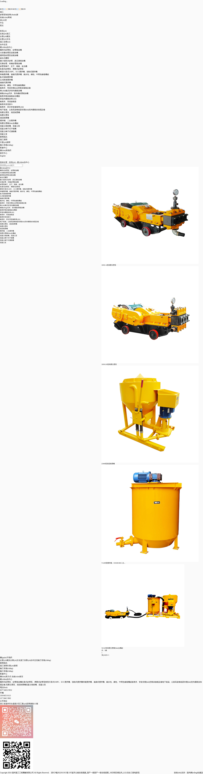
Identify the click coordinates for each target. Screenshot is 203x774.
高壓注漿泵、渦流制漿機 (16, 685)
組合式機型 (4, 58)
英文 (2, 26)
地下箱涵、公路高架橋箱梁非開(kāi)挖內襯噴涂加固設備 (22, 110)
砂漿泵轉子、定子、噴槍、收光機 (13, 66)
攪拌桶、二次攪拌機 (8, 121)
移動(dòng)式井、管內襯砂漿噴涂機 (14, 93)
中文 (2, 23)
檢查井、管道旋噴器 (8, 102)
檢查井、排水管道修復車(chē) (12, 107)
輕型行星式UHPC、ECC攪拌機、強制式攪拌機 (18, 72)
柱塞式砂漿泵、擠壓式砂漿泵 (12, 69)
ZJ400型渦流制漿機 (108, 464)
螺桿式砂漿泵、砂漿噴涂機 (11, 50)
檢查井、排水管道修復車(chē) (10, 219)
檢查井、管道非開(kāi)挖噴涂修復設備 (15, 88)
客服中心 (3, 148)
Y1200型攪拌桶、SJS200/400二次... (113, 563)
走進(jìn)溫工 (5, 34)
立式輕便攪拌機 (6, 80)
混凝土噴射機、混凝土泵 (10, 126)
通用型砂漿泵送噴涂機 (9, 55)
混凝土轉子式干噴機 (8, 129)
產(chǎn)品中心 (6, 47)
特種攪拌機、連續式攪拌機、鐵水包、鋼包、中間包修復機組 (24, 74)
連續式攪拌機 (5, 83)
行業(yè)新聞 (5, 142)
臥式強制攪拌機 (6, 77)
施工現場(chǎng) (6, 145)
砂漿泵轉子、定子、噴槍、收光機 (11, 184)
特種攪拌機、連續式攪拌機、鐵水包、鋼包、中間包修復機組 (21, 191)
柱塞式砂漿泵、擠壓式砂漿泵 (10, 187)
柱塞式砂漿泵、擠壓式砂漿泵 (33, 682)
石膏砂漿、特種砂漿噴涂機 (11, 64)
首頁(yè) (3, 31)
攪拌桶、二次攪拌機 (7, 231)
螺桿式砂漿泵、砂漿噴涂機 (9, 170)
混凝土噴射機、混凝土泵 (8, 235)
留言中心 (3, 153)
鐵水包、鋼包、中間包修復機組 (11, 201)
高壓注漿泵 (4, 115)
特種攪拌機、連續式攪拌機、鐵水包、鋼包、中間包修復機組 (107, 682)
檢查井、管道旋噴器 (7, 215)
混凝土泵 (3, 134)
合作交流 (3, 45)
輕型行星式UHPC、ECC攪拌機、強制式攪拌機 (16, 189)
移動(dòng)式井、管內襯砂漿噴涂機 (12, 208)
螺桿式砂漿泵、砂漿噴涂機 (11, 682)
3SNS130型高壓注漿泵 (109, 364)
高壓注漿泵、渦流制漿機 (8, 224)
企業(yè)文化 (5, 39)
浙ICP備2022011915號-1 (60, 773)
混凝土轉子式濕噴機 (8, 131)
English (3, 156)
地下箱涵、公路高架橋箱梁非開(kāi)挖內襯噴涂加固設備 (19, 222)
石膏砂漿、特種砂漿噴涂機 (9, 182)
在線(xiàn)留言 (17, 677)
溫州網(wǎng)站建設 (195, 773)
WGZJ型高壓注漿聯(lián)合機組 (112, 648)
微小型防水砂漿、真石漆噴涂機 (12, 61)
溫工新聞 (3, 140)
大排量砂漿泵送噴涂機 (9, 53)
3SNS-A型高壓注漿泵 (109, 265)
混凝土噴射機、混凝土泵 (36, 685)
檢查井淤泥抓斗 (6, 104)
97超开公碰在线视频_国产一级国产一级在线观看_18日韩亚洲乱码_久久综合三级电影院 (105, 773)
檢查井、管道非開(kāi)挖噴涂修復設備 (147, 682)
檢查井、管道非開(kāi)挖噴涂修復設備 (13, 203)
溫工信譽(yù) (5, 42)
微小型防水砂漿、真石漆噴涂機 (11, 180)
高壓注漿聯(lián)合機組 (9, 123)
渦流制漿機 (4, 118)
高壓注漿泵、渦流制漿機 (10, 112)
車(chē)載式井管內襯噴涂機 (11, 91)
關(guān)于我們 (6, 658)
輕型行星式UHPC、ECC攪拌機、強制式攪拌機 (64, 682)
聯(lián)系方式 (5, 677)
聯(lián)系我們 (5, 150)
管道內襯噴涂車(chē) (8, 99)
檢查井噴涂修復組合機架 (10, 96)
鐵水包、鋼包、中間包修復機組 (12, 85)
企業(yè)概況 (5, 36)
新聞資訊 (3, 137)
